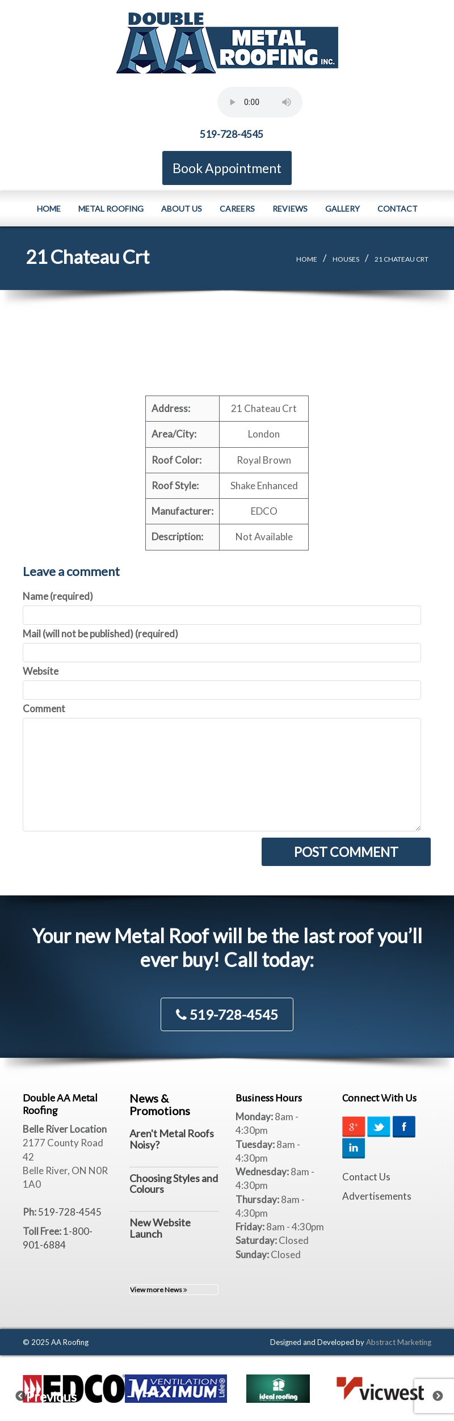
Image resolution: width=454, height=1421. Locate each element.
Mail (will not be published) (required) (100, 633)
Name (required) (58, 596)
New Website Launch (160, 1227)
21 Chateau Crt (401, 258)
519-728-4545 (231, 134)
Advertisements (376, 1195)
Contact (397, 208)
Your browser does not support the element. (259, 102)
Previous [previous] (28, 1393)
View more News (158, 1289)
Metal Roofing (111, 208)
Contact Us (366, 1176)
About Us (181, 208)
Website (40, 670)
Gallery (342, 208)
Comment (44, 708)
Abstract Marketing (399, 1341)
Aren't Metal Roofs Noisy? (171, 1138)
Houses (346, 258)
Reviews (290, 208)
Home (49, 208)
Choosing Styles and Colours (173, 1183)
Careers (237, 208)
